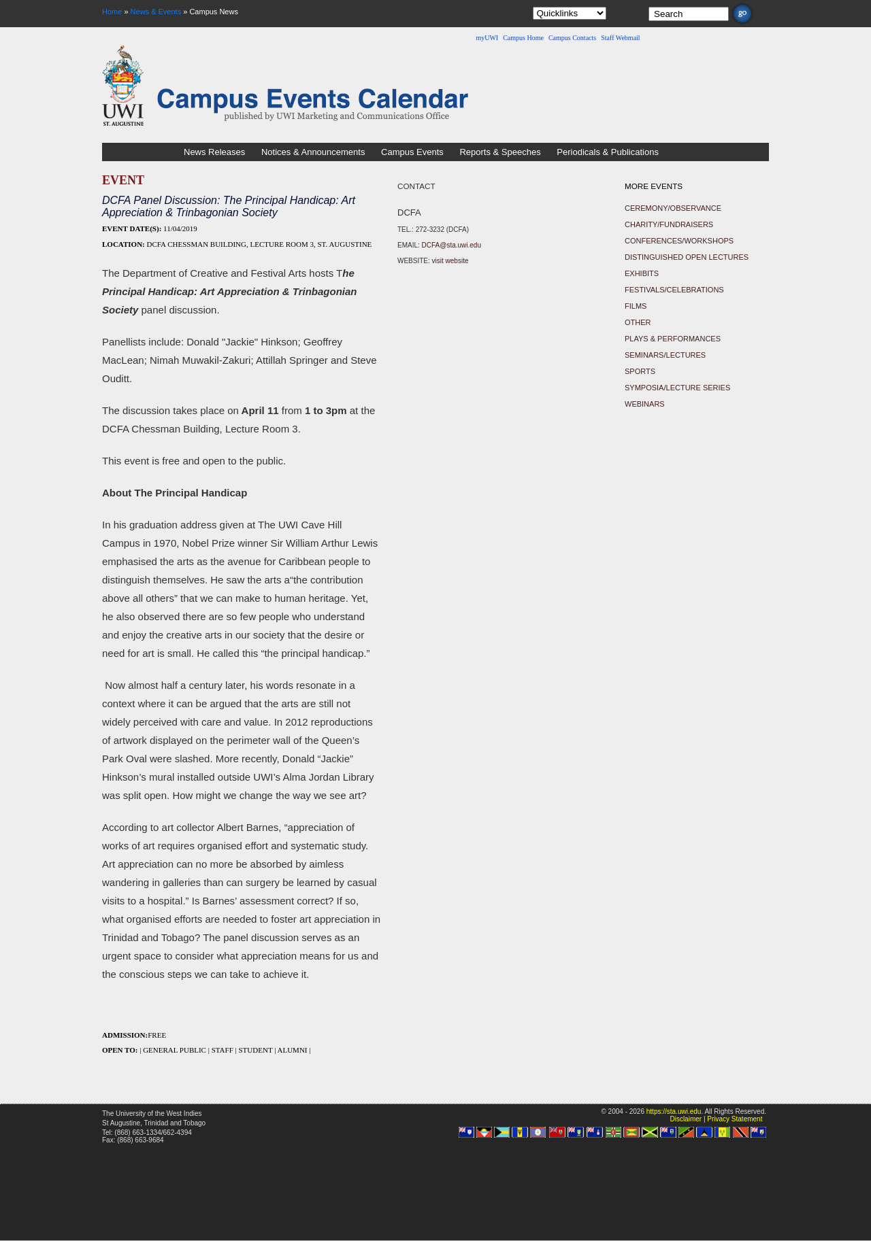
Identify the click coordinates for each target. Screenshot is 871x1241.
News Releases (214, 152)
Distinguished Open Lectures (687, 257)
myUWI (487, 37)
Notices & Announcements (313, 152)
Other (638, 322)
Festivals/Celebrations (674, 290)
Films (635, 306)
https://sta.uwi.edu (674, 1111)
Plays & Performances (673, 339)
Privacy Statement (734, 1119)
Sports (640, 371)
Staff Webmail (620, 37)
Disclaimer (686, 1119)
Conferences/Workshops (679, 241)
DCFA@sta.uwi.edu (451, 245)
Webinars (645, 404)
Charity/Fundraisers (669, 224)
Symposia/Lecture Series (677, 388)
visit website (450, 261)
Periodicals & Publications (608, 152)
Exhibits (642, 273)
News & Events (156, 11)
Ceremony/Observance (673, 208)
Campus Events (412, 152)
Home (112, 11)
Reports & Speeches (499, 152)
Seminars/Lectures (665, 355)
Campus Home (523, 37)
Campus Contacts (572, 37)
